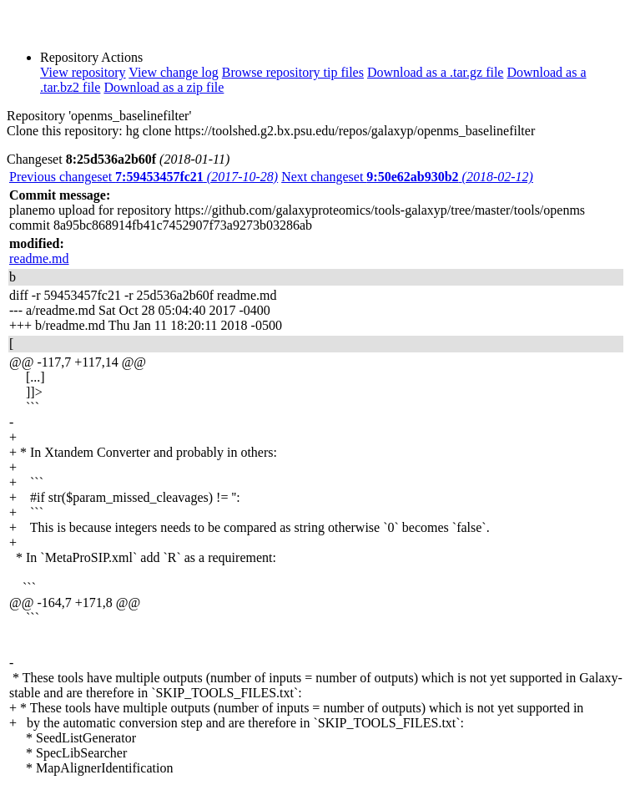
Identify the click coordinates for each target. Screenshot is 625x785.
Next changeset (407, 177)
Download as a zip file (163, 87)
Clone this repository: (65, 131)
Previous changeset (143, 177)
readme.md (39, 258)
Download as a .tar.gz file (435, 72)
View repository (83, 72)
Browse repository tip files (293, 72)
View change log (173, 72)
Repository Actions (91, 57)
